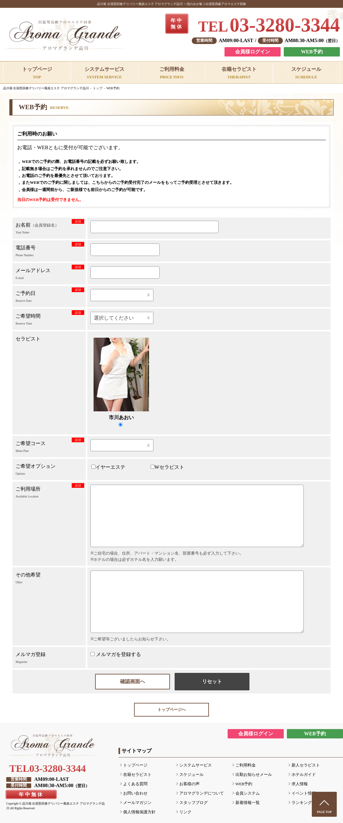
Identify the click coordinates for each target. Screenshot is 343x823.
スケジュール (191, 774)
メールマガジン (137, 803)
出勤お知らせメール (253, 774)
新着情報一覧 (247, 803)
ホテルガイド (304, 774)
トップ (97, 88)
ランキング (302, 803)
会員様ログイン (252, 51)
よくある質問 (135, 784)
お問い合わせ (135, 793)
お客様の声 (189, 784)
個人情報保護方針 (139, 812)
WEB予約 (311, 51)
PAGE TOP (324, 812)
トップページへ (171, 710)
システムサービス (195, 765)
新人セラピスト (306, 765)
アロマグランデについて (201, 793)
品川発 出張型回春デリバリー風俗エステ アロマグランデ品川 (46, 88)
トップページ (135, 765)
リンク (185, 812)
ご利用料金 (245, 765)
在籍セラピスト (137, 774)
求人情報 (300, 784)
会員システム (247, 793)
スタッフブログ (193, 803)
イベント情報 (304, 793)
